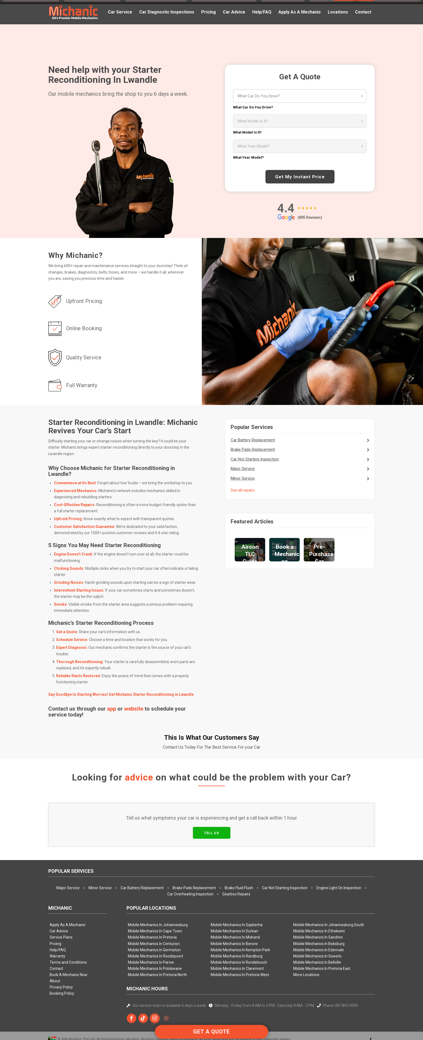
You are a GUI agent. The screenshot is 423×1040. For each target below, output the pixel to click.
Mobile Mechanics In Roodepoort (155, 931)
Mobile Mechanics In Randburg (236, 931)
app (111, 708)
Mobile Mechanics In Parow (151, 937)
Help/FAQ (58, 925)
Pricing (55, 918)
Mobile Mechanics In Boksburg (318, 918)
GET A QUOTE (211, 1031)
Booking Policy (62, 968)
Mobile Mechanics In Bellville (317, 937)
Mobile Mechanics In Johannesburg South (328, 900)
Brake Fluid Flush (239, 863)
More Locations (306, 949)
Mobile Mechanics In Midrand (235, 912)
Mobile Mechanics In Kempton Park (240, 925)
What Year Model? (248, 157)
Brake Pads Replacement (253, 449)
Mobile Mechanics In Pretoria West (240, 949)
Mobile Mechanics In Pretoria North (157, 949)
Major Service (243, 468)
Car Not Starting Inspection (255, 459)
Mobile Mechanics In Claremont (237, 943)
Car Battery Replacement (253, 440)
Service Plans (61, 912)
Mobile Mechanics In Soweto (317, 931)
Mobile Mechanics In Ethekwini (319, 906)
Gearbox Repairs (236, 869)
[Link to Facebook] (371, 1014)
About (55, 956)
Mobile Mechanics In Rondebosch (239, 937)
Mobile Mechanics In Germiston (154, 925)
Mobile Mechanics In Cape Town (155, 906)
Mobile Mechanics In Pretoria (152, 912)
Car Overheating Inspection (190, 869)
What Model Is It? (247, 132)
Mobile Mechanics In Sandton (318, 912)
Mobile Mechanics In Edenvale (318, 925)
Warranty (57, 931)
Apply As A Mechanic (68, 900)
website (133, 708)
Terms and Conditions (68, 937)
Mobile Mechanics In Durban (234, 906)
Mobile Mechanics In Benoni (234, 918)
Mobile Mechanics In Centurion (154, 918)
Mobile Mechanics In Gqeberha (236, 900)
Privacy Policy (61, 962)
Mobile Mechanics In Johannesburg (158, 900)
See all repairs (243, 490)
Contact (56, 943)
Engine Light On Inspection (338, 863)
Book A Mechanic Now (68, 949)
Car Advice (59, 906)
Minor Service (243, 478)
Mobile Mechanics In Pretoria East (321, 943)
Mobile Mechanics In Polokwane (155, 943)
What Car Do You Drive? (253, 107)
